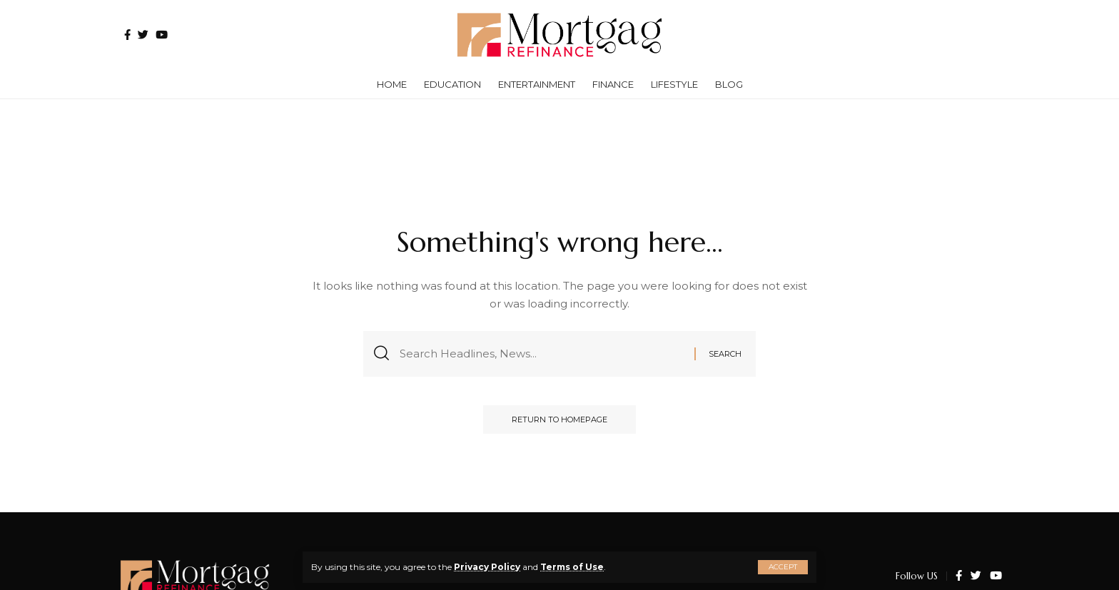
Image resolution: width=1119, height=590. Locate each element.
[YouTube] (161, 34)
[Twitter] (143, 34)
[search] (984, 35)
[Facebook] (127, 34)
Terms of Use (572, 566)
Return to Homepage (559, 419)
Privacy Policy (487, 566)
